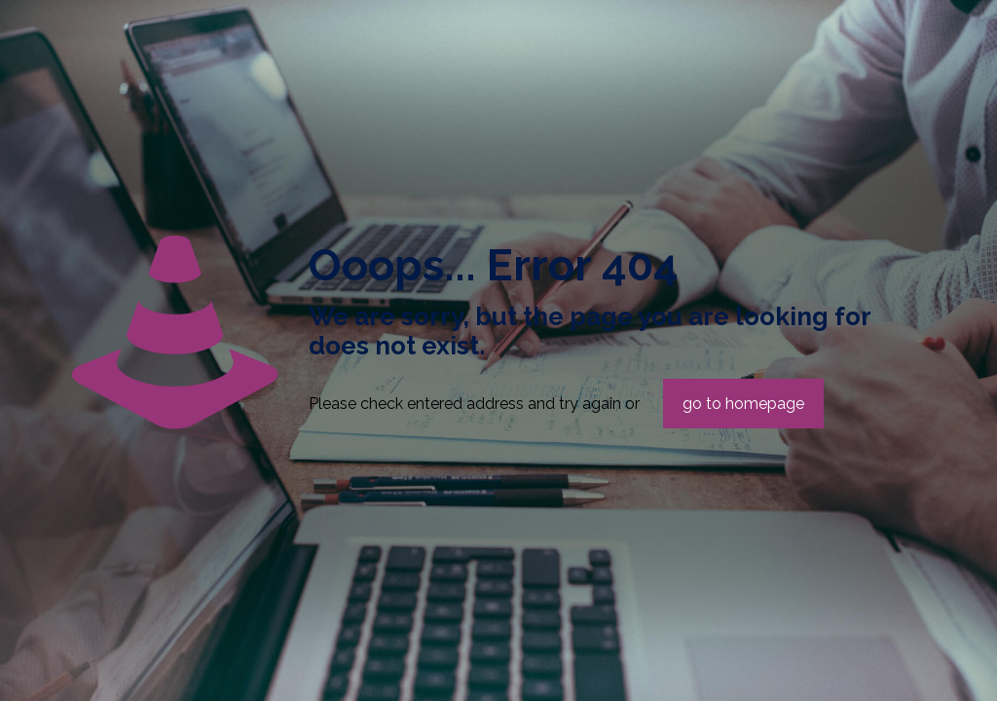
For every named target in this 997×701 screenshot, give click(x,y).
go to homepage (743, 403)
